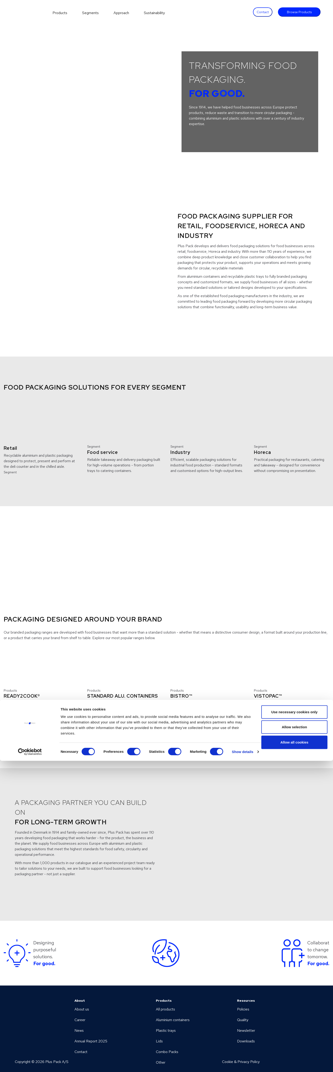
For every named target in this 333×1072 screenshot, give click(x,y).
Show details (242, 1063)
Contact (263, 12)
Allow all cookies (294, 1053)
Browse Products (299, 12)
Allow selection (294, 1038)
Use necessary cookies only (294, 1023)
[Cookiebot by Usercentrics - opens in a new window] (30, 1063)
